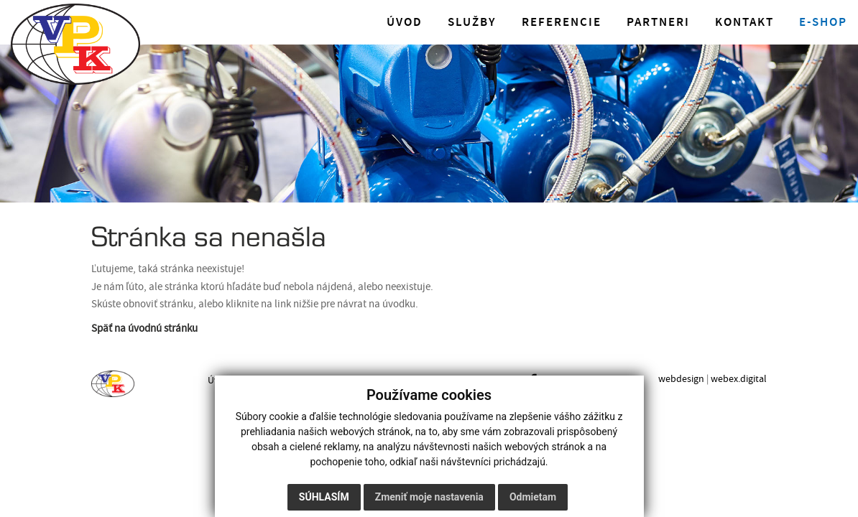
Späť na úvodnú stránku (144, 328)
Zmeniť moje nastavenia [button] (429, 497)
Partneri (658, 22)
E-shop (823, 22)
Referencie (561, 22)
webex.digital (739, 379)
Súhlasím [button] (324, 497)
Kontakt (744, 22)
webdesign (681, 379)
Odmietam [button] (532, 497)
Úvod (405, 22)
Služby (472, 22)
